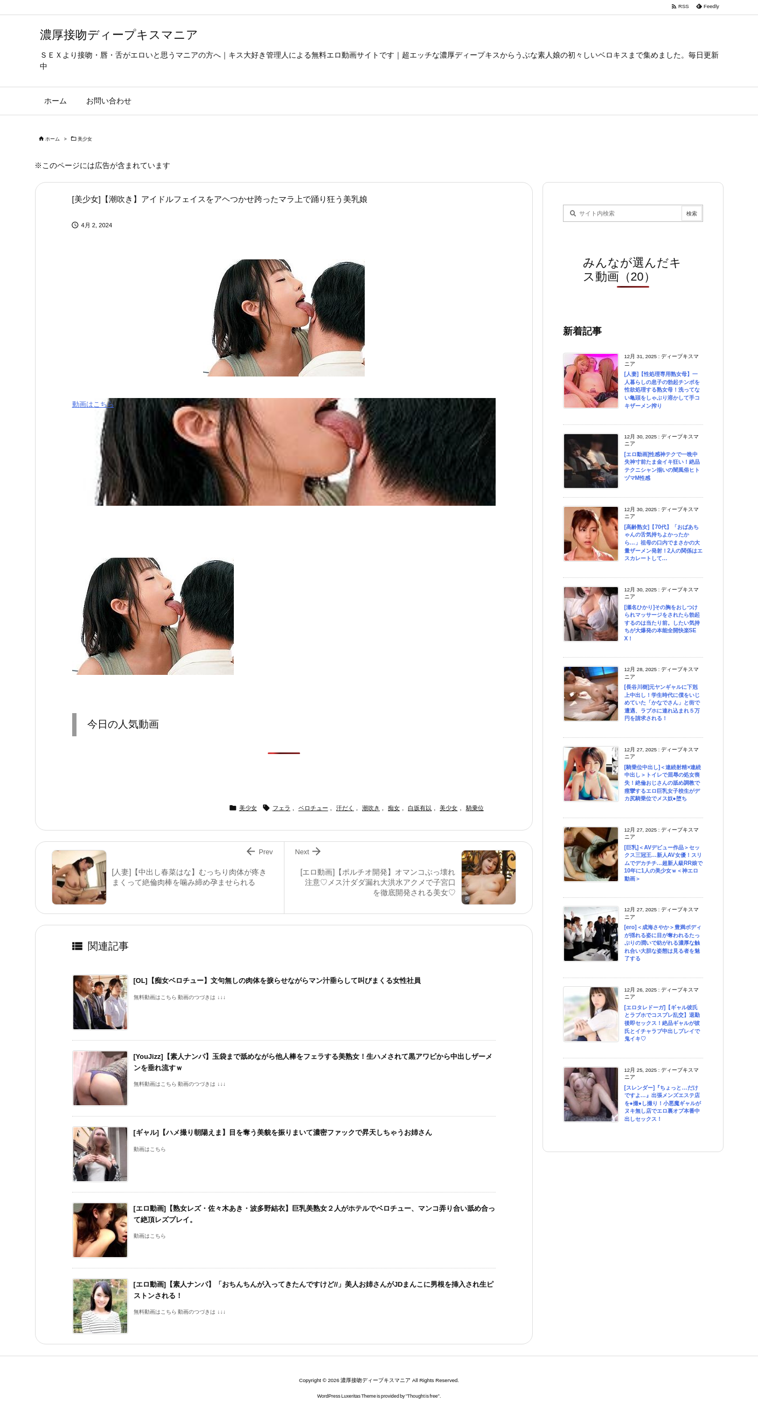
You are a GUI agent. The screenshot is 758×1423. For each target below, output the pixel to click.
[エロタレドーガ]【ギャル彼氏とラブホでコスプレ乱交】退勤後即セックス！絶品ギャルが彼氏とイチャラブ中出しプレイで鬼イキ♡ (662, 1023)
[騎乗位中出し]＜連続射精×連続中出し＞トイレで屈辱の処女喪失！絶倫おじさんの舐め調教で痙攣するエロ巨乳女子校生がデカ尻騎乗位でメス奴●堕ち (662, 782)
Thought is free (422, 1396)
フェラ (281, 808)
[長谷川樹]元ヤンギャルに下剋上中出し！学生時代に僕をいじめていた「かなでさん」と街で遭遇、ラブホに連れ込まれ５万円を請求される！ (662, 702)
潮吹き (371, 808)
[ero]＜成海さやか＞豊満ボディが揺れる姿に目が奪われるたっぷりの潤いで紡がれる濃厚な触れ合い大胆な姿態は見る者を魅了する (662, 942)
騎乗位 (475, 808)
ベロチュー (313, 808)
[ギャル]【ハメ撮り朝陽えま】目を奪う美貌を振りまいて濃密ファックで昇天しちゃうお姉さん (283, 1132)
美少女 (85, 139)
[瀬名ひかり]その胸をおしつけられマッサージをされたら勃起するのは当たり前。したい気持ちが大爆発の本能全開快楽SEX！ (662, 622)
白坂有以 (420, 808)
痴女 (394, 808)
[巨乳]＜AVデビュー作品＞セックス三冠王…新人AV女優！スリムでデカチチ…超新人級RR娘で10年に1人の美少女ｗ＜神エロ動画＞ (663, 863)
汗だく (345, 808)
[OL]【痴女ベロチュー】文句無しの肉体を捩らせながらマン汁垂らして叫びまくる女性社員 (277, 980)
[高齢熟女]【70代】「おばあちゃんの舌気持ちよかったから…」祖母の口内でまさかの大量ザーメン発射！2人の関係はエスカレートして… (663, 542)
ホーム (52, 139)
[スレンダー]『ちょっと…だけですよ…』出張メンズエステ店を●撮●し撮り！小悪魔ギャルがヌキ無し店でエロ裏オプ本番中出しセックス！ (662, 1103)
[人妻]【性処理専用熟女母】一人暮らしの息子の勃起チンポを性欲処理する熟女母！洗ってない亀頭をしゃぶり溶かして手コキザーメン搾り (662, 389)
